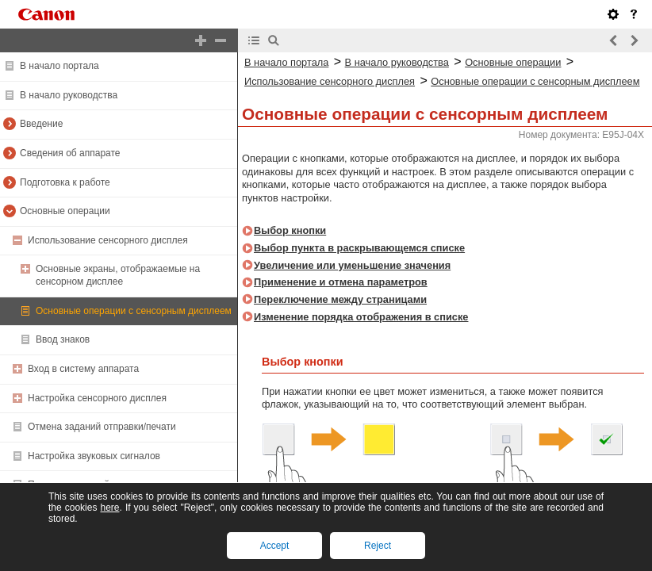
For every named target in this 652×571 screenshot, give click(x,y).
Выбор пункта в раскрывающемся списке (359, 248)
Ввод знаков (63, 339)
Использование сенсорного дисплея (108, 240)
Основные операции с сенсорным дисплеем (134, 310)
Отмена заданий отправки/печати (102, 426)
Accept (275, 545)
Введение (41, 123)
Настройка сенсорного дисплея (97, 398)
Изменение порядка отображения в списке (361, 317)
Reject (377, 545)
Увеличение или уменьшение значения (352, 265)
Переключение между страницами (340, 299)
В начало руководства (68, 95)
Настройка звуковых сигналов (94, 456)
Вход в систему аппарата (83, 368)
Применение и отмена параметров (341, 282)
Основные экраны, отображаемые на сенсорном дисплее (118, 275)
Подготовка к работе (65, 182)
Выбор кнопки (290, 230)
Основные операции (65, 211)
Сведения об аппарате (70, 153)
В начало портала (59, 65)
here (109, 507)
